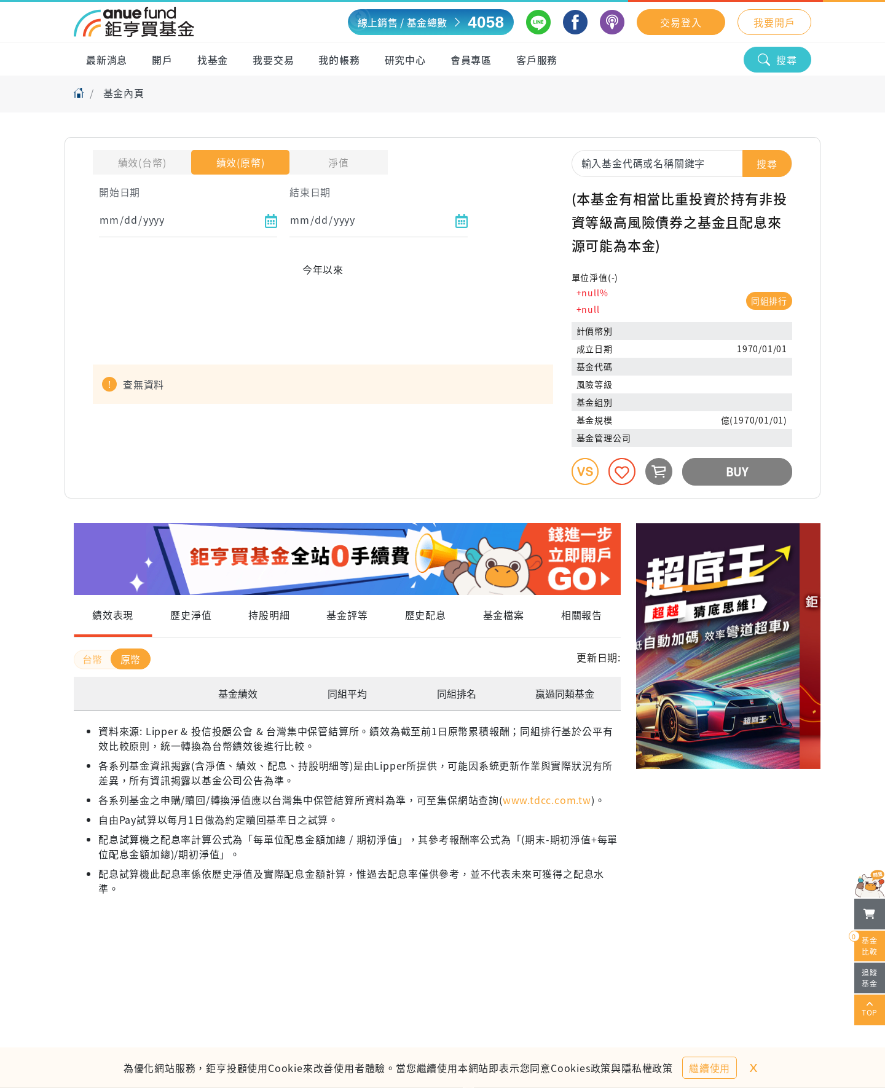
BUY (737, 471)
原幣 (130, 659)
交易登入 (680, 22)
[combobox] (681, 163)
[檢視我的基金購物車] (869, 914)
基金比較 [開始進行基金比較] (866, 943)
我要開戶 (774, 22)
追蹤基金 (870, 977)
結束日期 (310, 191)
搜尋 (777, 59)
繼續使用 (709, 1067)
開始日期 (119, 191)
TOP (870, 1010)
